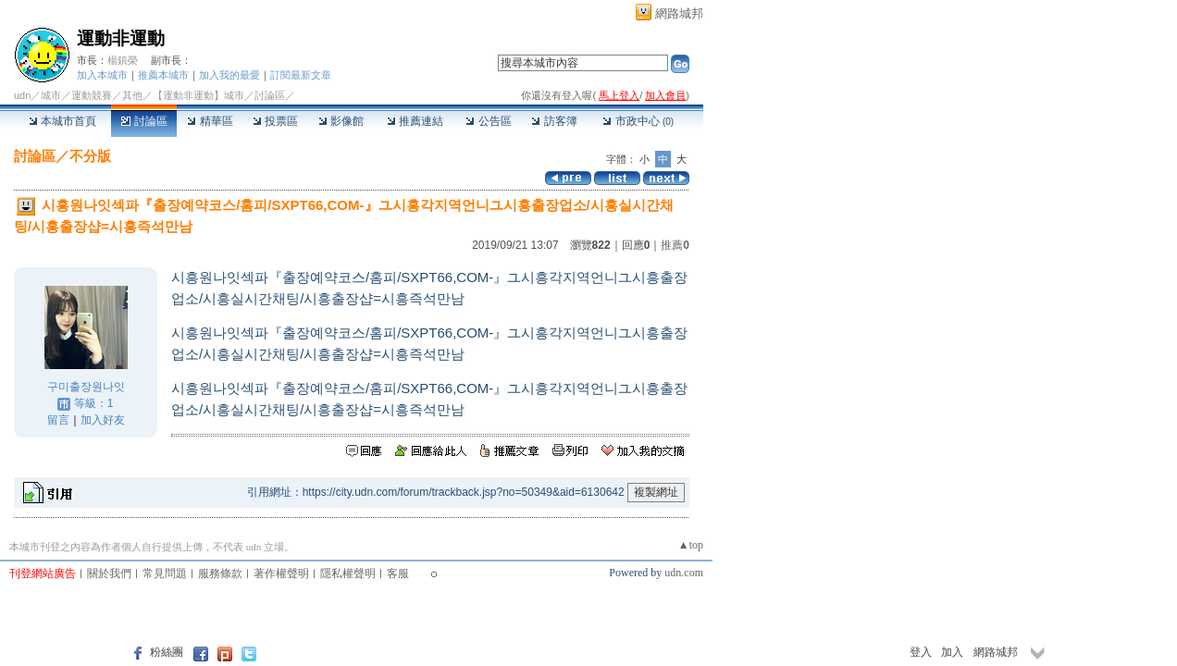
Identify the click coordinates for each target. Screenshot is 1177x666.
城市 (51, 95)
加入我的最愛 (229, 74)
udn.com (683, 572)
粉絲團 (166, 652)
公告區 (488, 121)
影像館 (341, 121)
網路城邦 (679, 13)
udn (22, 95)
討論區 (144, 121)
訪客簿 (553, 121)
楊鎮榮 (122, 60)
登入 (921, 652)
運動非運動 (121, 38)
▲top (690, 544)
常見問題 (164, 573)
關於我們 (109, 573)
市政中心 (638, 121)
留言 (58, 419)
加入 (952, 652)
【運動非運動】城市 (198, 95)
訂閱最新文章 (300, 74)
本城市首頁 (62, 121)
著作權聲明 (281, 573)
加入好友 (103, 419)
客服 (398, 573)
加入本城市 (102, 74)
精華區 (209, 121)
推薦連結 (415, 121)
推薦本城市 (163, 74)
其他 (132, 95)
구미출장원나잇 (86, 386)
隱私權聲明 (348, 573)
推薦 (675, 245)
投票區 (275, 121)
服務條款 (220, 573)
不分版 (90, 156)
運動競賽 (91, 95)
